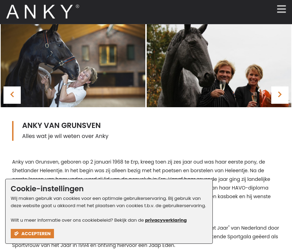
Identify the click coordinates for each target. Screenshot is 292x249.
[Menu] (280, 10)
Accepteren (32, 233)
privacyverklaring (166, 220)
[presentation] (12, 95)
